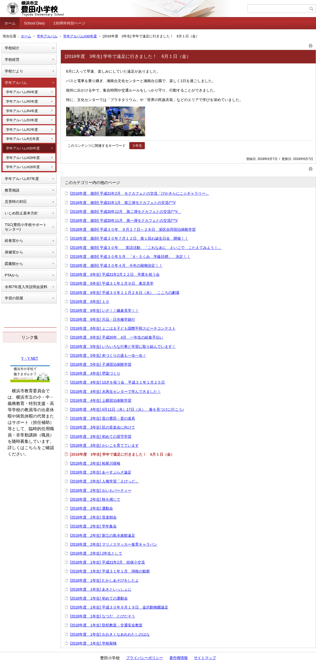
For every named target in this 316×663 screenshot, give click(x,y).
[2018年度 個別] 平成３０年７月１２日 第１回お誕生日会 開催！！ (129, 238)
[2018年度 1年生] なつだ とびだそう (102, 616)
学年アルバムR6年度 (22, 92)
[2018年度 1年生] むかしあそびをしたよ (104, 580)
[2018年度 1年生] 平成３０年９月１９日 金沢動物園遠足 (119, 607)
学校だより (14, 71)
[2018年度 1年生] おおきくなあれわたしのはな (110, 634)
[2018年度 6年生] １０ (89, 301)
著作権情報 (178, 658)
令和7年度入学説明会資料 (26, 287)
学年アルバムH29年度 (23, 158)
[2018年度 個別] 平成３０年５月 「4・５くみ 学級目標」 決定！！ (130, 256)
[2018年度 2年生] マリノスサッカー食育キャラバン (113, 544)
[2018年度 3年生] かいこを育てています (104, 445)
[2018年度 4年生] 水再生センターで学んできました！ (115, 391)
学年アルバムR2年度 (22, 130)
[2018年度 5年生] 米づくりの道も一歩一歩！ (108, 355)
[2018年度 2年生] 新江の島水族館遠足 (102, 535)
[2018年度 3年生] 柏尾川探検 (95, 463)
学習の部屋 (14, 298)
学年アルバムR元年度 (22, 139)
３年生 (137, 146)
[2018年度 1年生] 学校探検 (93, 643)
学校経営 (12, 59)
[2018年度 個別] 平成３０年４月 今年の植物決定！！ (116, 265)
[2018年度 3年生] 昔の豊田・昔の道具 (102, 418)
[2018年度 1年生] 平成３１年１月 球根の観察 (110, 571)
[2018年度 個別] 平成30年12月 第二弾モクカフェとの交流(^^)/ (125, 211)
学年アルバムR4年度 (22, 111)
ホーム (10, 23)
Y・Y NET (29, 358)
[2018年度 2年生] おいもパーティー (100, 490)
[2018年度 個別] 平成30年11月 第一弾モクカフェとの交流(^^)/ (123, 220)
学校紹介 (12, 48)
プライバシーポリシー (144, 658)
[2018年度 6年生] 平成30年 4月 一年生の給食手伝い (116, 337)
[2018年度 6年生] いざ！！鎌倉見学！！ (104, 310)
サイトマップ (205, 658)
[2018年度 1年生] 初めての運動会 (99, 598)
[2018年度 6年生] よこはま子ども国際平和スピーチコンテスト (123, 328)
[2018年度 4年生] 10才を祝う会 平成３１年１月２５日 (117, 382)
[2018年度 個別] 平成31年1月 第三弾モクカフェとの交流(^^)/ (123, 202)
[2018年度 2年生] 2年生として (96, 553)
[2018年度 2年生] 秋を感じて (95, 499)
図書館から (14, 264)
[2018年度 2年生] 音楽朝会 (93, 517)
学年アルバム (47, 36)
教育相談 (12, 190)
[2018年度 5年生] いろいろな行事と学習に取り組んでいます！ (123, 346)
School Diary (34, 23)
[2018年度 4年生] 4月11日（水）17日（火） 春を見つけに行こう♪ (127, 409)
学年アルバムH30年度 (80, 36)
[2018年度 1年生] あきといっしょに (100, 589)
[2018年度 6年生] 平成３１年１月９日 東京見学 (112, 283)
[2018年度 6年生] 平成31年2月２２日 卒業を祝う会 (115, 274)
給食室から (14, 240)
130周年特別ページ (69, 23)
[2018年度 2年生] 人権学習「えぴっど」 (104, 481)
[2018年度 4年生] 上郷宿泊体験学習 (100, 400)
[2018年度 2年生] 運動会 (91, 508)
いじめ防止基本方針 (21, 213)
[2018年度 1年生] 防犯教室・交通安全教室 (106, 625)
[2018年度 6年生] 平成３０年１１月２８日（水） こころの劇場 (124, 292)
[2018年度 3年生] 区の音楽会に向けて (102, 427)
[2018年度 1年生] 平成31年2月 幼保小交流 (107, 562)
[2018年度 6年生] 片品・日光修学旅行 (102, 319)
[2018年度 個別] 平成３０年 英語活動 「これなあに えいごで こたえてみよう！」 (145, 247)
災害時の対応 (16, 201)
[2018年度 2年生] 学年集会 (93, 526)
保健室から (14, 252)
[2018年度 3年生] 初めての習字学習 (100, 436)
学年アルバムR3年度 (22, 120)
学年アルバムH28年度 (23, 167)
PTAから (12, 275)
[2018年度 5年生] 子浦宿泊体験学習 (100, 364)
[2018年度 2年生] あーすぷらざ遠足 (100, 472)
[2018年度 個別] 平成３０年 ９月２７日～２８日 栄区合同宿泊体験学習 (133, 229)
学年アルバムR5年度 (22, 101)
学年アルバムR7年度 (22, 179)
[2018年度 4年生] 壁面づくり (95, 373)
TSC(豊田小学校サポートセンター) (26, 227)
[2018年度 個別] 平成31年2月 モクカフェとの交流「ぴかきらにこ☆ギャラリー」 (139, 193)
